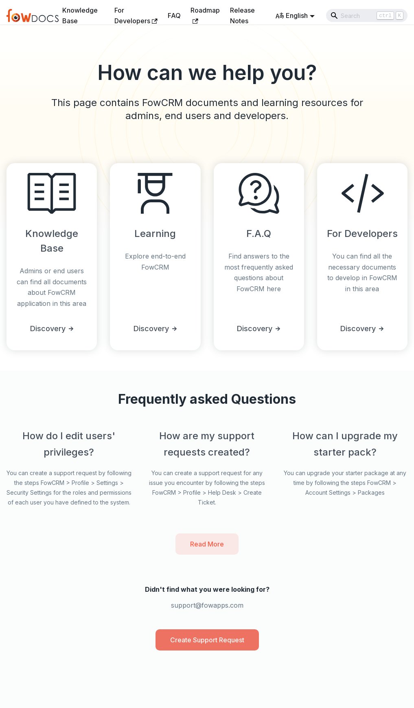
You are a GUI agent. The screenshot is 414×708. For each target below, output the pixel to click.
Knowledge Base (80, 15)
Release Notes (242, 15)
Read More (207, 544)
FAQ (174, 15)
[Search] (366, 15)
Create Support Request (207, 640)
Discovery (52, 328)
